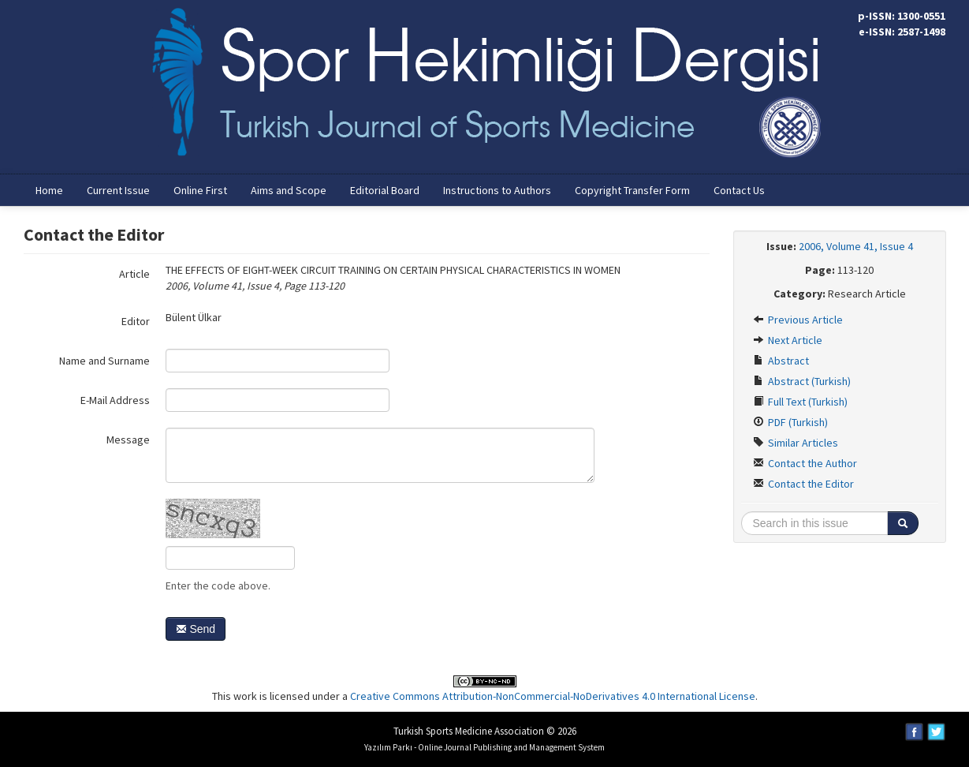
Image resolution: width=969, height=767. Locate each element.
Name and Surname (104, 361)
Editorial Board (384, 190)
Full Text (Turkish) (800, 402)
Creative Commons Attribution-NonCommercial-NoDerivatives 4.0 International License (552, 696)
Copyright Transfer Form (632, 190)
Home (49, 190)
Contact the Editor (803, 484)
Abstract (781, 361)
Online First (200, 190)
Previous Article (798, 319)
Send (196, 629)
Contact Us (739, 190)
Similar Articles (795, 443)
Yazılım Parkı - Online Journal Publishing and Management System (484, 747)
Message (128, 439)
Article (134, 274)
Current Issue (118, 190)
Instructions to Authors (497, 190)
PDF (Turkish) (790, 422)
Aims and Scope (288, 190)
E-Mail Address (115, 400)
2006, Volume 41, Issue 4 (856, 246)
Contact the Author (805, 463)
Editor (135, 321)
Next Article (787, 340)
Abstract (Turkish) (802, 381)
